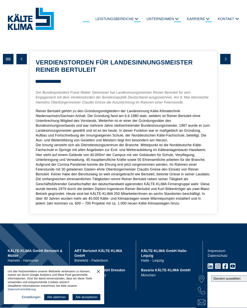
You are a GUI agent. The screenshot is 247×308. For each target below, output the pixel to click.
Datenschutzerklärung (22, 289)
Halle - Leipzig (164, 256)
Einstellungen (31, 297)
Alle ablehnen (56, 297)
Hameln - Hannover (35, 256)
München (166, 273)
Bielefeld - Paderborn (98, 256)
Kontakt (226, 19)
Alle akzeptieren (86, 297)
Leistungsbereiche (115, 19)
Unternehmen (160, 19)
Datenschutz (218, 256)
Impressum (216, 251)
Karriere (196, 19)
